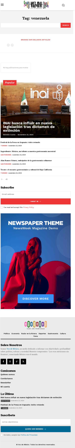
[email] (36, 194)
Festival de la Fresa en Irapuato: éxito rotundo (20, 142)
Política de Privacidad (29, 435)
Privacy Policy (28, 207)
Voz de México (13, 349)
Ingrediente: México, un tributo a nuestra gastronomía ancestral (28, 151)
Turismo (4, 146)
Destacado (5, 401)
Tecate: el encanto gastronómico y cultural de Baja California (26, 169)
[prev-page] (8, 45)
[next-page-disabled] (12, 45)
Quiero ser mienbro (35, 429)
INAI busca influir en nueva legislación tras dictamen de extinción (29, 127)
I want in (35, 201)
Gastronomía (6, 155)
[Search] (66, 25)
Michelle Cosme (9, 135)
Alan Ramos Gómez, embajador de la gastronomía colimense (26, 160)
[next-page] (6, 179)
